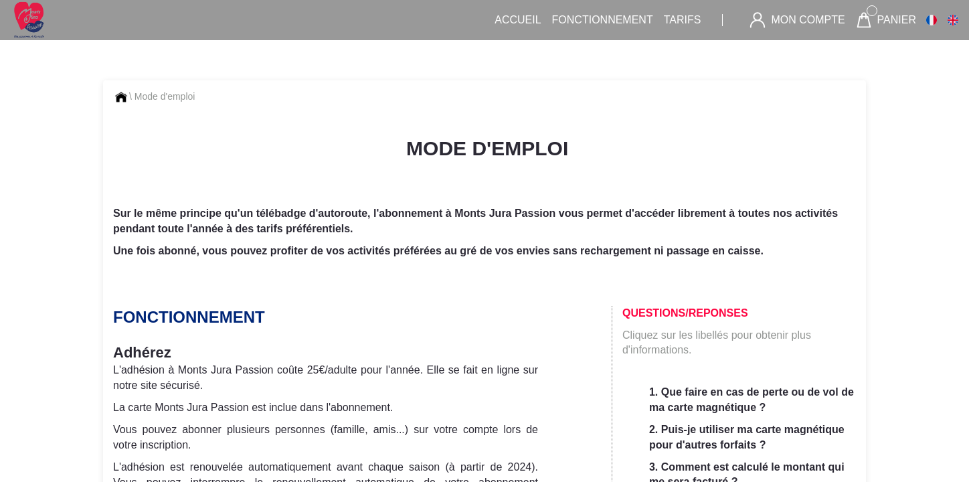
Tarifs (682, 19)
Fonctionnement (602, 19)
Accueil (518, 19)
